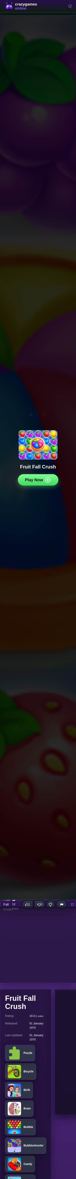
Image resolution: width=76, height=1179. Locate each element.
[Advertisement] (38, 944)
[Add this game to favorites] (50, 904)
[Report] (61, 904)
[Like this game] (27, 904)
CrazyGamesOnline (22, 6)
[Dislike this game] (39, 904)
